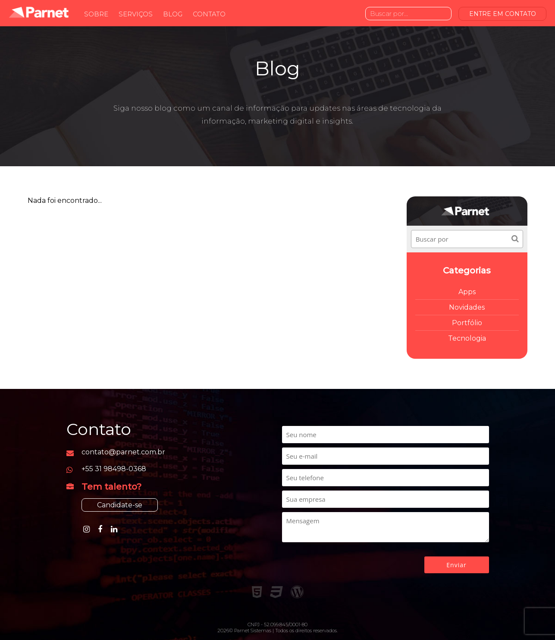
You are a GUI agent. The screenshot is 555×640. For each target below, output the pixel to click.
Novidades (467, 307)
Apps (467, 292)
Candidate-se (119, 505)
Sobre (96, 14)
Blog (172, 14)
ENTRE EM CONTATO (502, 14)
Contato (209, 14)
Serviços (136, 14)
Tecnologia (467, 338)
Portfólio (467, 323)
